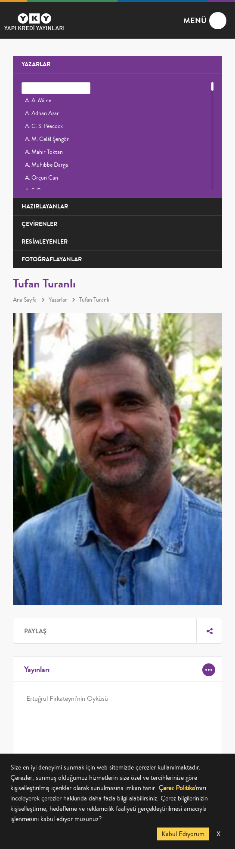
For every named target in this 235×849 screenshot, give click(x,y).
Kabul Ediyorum (182, 834)
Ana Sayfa (25, 300)
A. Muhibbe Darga (46, 165)
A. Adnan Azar (42, 113)
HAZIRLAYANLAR (45, 206)
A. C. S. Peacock (44, 126)
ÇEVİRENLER (39, 224)
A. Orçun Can (41, 178)
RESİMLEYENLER (45, 241)
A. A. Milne (38, 100)
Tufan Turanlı (94, 300)
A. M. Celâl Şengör (47, 139)
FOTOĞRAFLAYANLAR (52, 259)
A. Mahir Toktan (44, 152)
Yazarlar (58, 300)
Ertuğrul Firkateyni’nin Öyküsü (67, 698)
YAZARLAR (36, 64)
